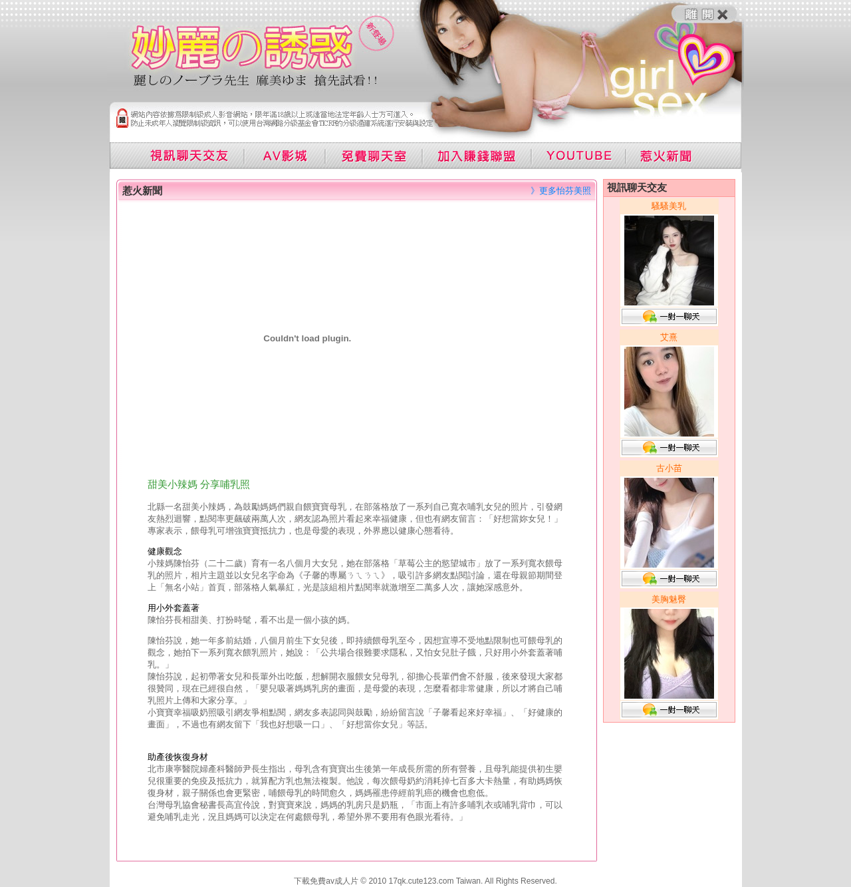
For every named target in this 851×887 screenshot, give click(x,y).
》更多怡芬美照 (561, 191)
